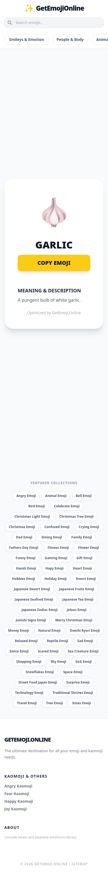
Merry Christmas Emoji (73, 620)
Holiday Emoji (55, 578)
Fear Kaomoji (16, 793)
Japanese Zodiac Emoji (39, 609)
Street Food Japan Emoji (37, 682)
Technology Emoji (29, 692)
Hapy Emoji (54, 568)
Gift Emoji (84, 558)
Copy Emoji (54, 262)
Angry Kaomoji (18, 786)
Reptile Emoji (57, 641)
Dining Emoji (52, 537)
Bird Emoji (36, 506)
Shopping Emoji (28, 661)
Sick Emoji (83, 661)
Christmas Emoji (22, 527)
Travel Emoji (27, 703)
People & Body (70, 39)
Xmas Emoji (81, 703)
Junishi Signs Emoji (31, 620)
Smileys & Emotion (26, 39)
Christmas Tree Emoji (76, 516)
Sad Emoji (85, 641)
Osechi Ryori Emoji (85, 630)
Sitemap (80, 864)
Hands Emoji (26, 568)
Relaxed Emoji (26, 641)
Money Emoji (18, 630)
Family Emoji (81, 537)
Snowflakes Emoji (40, 672)
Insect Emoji (86, 578)
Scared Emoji (48, 651)
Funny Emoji (25, 558)
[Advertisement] (54, 107)
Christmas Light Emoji (32, 516)
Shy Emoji (58, 661)
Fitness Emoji (58, 547)
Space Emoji (72, 672)
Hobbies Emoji (23, 578)
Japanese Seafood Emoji (34, 599)
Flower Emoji (88, 547)
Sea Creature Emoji (83, 651)
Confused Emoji (56, 527)
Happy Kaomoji (18, 801)
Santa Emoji (19, 651)
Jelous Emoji (77, 609)
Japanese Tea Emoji (77, 599)
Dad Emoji (24, 537)
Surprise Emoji (78, 682)
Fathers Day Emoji (23, 547)
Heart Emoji (82, 568)
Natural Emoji (49, 630)
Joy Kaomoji (15, 808)
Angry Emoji (26, 495)
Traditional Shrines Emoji (73, 692)
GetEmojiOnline (54, 8)
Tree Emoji (54, 703)
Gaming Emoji (56, 558)
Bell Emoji (84, 495)
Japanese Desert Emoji (32, 589)
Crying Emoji (89, 527)
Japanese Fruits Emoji (76, 589)
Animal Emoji (55, 495)
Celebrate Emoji (67, 506)
